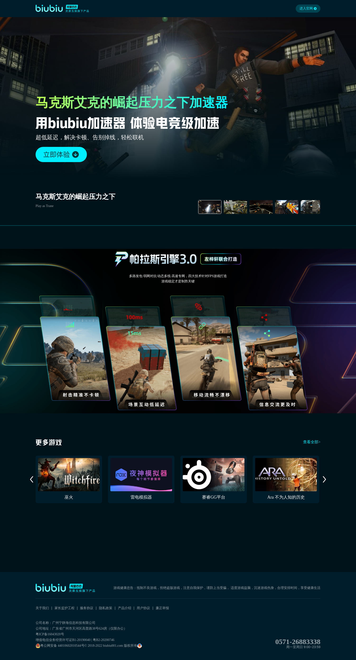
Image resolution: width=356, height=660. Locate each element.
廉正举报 (162, 608)
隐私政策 (105, 608)
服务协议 (86, 608)
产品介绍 (124, 608)
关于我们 (42, 608)
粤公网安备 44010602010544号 (60, 645)
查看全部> (311, 442)
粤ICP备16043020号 (50, 634)
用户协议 (143, 608)
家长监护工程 (65, 608)
